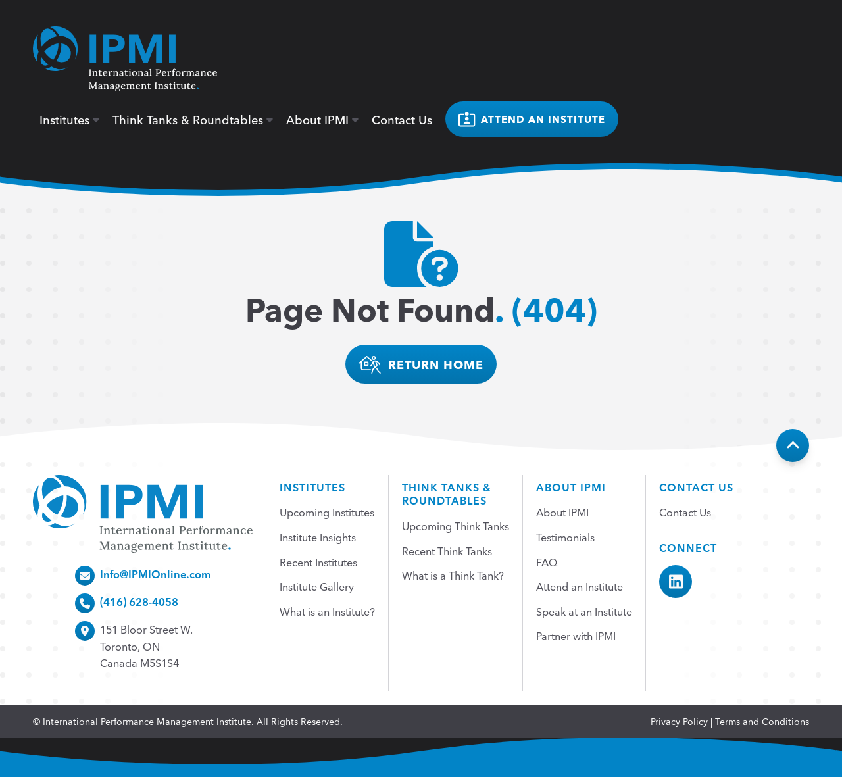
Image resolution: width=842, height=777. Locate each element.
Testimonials (565, 537)
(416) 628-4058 (139, 601)
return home (421, 364)
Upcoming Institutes (327, 512)
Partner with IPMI (576, 635)
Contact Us (402, 119)
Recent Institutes (318, 562)
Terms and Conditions (762, 721)
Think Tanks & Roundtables (192, 119)
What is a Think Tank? (453, 575)
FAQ (547, 562)
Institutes (69, 119)
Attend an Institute (579, 586)
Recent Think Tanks (447, 550)
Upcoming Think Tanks (455, 525)
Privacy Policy (679, 721)
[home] (125, 58)
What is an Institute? (327, 611)
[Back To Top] (792, 445)
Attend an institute (531, 119)
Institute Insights (318, 537)
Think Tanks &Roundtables (446, 494)
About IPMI (322, 119)
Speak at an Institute (584, 611)
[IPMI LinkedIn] (675, 581)
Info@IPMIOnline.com (155, 573)
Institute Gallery (317, 586)
